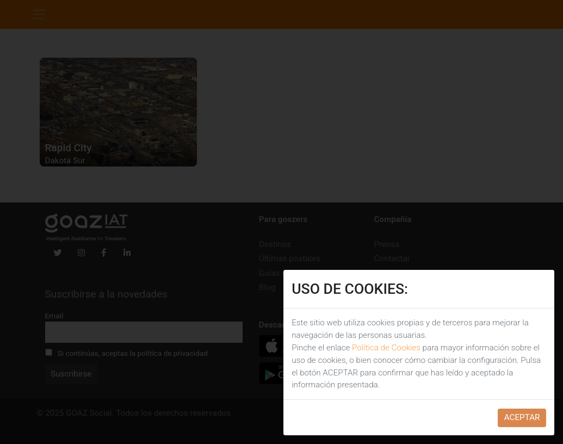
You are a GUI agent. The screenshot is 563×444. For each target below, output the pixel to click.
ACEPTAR (522, 417)
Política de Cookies (386, 348)
